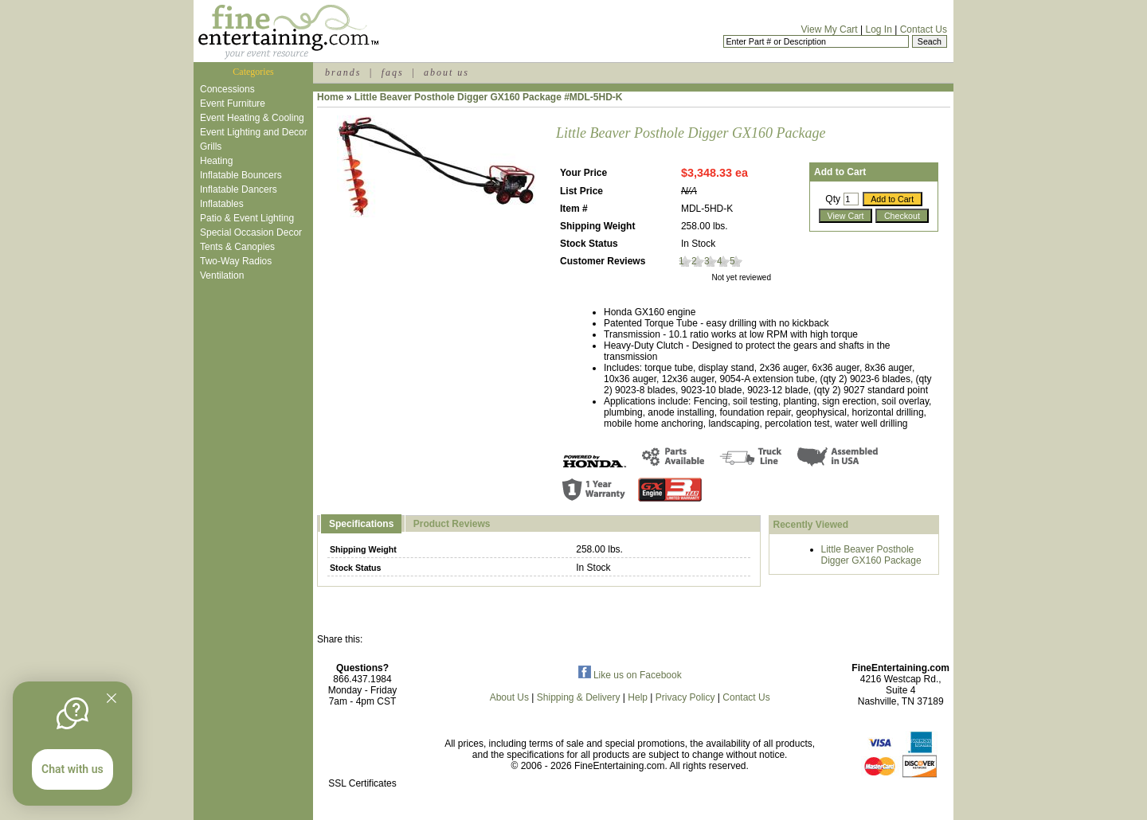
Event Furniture (232, 103)
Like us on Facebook (630, 675)
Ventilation (222, 275)
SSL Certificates (362, 783)
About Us (509, 697)
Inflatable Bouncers (241, 175)
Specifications (361, 523)
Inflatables (222, 203)
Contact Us (923, 29)
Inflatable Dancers (238, 189)
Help (638, 697)
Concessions (227, 89)
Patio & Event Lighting (247, 218)
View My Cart (829, 29)
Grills (210, 146)
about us (446, 72)
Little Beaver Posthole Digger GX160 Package (871, 555)
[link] (362, 749)
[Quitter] (111, 698)
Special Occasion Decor (251, 232)
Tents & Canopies (237, 246)
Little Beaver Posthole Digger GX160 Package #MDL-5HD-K (488, 97)
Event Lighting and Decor (253, 132)
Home (330, 97)
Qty (832, 199)
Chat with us (72, 769)
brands (343, 72)
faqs (393, 72)
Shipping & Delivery (578, 697)
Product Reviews (452, 523)
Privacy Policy (685, 697)
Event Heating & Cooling (252, 117)
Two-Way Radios (236, 261)
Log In (878, 29)
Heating (216, 160)
